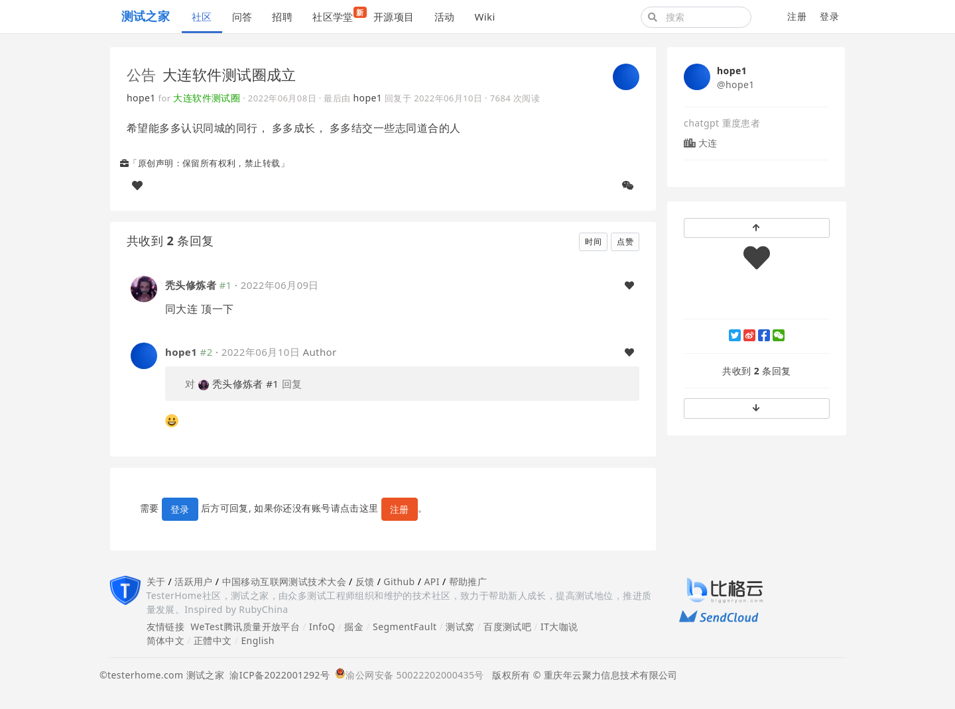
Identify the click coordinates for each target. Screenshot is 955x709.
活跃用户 (193, 581)
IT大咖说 (559, 626)
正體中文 (213, 640)
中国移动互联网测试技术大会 (284, 581)
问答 (242, 16)
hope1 (141, 97)
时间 (593, 241)
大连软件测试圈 (206, 97)
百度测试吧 (507, 626)
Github (398, 581)
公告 (142, 74)
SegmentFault (404, 626)
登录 (829, 16)
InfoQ (322, 626)
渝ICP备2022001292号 (277, 675)
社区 (202, 16)
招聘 (282, 16)
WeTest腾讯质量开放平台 (245, 626)
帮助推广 (468, 581)
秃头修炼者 (190, 285)
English (258, 640)
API (431, 581)
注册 (796, 16)
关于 (156, 581)
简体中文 (166, 640)
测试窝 (460, 626)
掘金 (353, 626)
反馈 (365, 581)
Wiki (484, 16)
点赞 (625, 241)
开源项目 (393, 16)
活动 (444, 16)
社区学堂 (337, 15)
